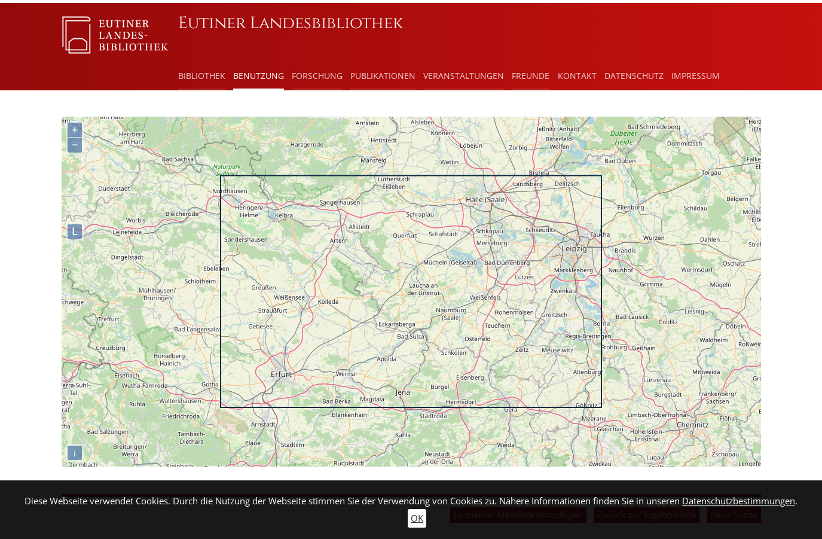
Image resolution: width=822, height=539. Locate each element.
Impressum (695, 75)
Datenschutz (634, 75)
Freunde (530, 75)
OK (417, 518)
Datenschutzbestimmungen (738, 501)
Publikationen (382, 75)
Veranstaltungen (463, 75)
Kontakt (577, 75)
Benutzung (258, 75)
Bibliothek (201, 75)
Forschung (317, 75)
